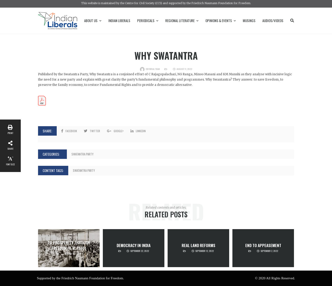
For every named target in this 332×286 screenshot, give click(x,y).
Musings (249, 20)
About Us (92, 20)
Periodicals (147, 20)
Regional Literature (182, 20)
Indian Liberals (119, 20)
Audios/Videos (272, 20)
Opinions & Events (220, 20)
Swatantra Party (82, 154)
